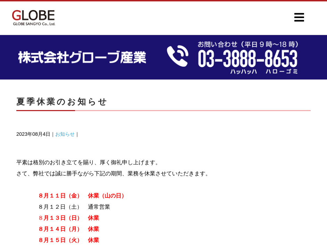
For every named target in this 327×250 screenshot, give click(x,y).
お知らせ (65, 134)
